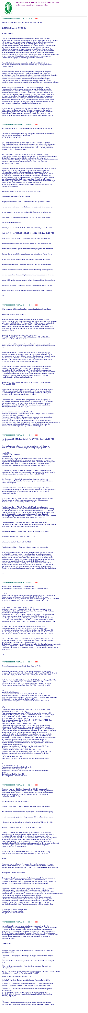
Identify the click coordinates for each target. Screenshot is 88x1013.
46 (29, 19)
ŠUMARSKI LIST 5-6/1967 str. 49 (13, 435)
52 (29, 785)
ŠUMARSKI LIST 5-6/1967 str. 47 (13, 124)
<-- (27, 19)
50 (29, 582)
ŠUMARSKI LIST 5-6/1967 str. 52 (13, 785)
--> (31, 19)
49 (29, 435)
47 (29, 124)
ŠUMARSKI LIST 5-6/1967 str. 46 (13, 19)
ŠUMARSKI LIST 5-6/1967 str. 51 (13, 662)
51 (29, 662)
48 (29, 305)
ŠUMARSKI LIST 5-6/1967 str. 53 (13, 922)
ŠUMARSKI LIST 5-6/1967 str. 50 (13, 582)
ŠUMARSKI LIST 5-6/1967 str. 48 (13, 305)
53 (29, 922)
